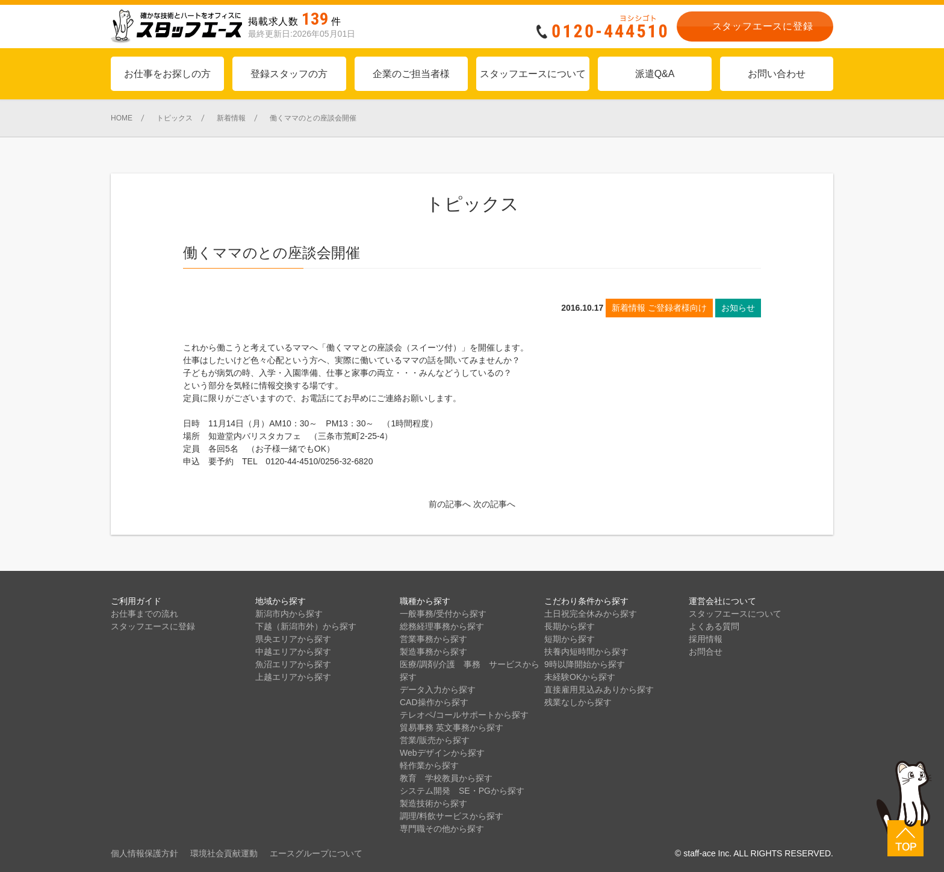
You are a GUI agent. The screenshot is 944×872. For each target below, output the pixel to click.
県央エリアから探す (293, 639)
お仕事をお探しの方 (167, 74)
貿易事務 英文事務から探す (451, 727)
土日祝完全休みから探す (590, 613)
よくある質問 (714, 626)
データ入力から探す (438, 689)
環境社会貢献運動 (224, 853)
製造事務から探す (433, 651)
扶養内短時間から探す (586, 651)
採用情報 (705, 639)
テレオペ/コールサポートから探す (464, 715)
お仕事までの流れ (144, 613)
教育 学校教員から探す (446, 778)
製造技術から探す (433, 803)
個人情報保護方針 (144, 853)
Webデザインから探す (442, 753)
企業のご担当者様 (411, 74)
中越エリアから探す (293, 651)
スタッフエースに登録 (153, 626)
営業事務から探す (433, 639)
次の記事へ (494, 504)
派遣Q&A (655, 74)
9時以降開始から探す (584, 664)
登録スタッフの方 (289, 74)
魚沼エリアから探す (293, 664)
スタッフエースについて (533, 74)
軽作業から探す (429, 765)
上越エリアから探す (293, 677)
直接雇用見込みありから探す (599, 689)
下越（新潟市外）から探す (305, 626)
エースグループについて (316, 853)
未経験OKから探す (579, 677)
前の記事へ (450, 504)
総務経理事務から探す (442, 626)
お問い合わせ (777, 74)
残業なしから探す (578, 702)
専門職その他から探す (442, 828)
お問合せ (705, 651)
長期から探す (569, 626)
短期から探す (569, 639)
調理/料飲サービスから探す (451, 816)
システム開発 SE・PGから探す (462, 791)
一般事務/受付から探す (443, 613)
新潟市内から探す (289, 613)
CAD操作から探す (434, 702)
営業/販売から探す (435, 740)
